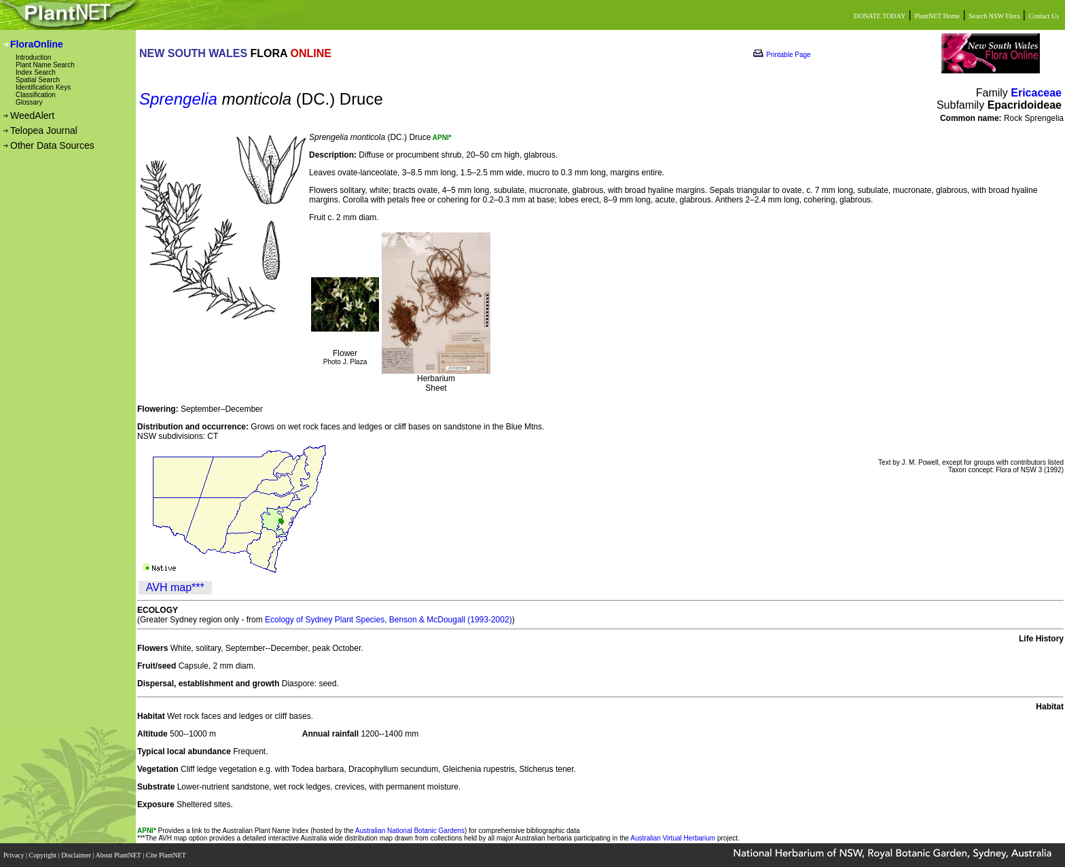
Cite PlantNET (166, 855)
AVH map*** (175, 587)
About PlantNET (119, 855)
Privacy (14, 855)
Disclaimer (76, 855)
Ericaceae (1036, 93)
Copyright (43, 855)
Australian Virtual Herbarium (672, 838)
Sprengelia (178, 99)
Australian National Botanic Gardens (410, 830)
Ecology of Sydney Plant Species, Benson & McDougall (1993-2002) (388, 619)
